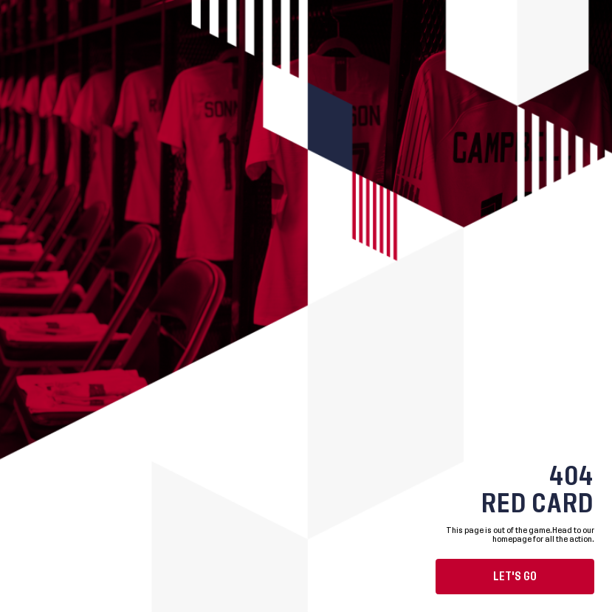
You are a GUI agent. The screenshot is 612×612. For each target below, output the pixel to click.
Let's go (515, 576)
